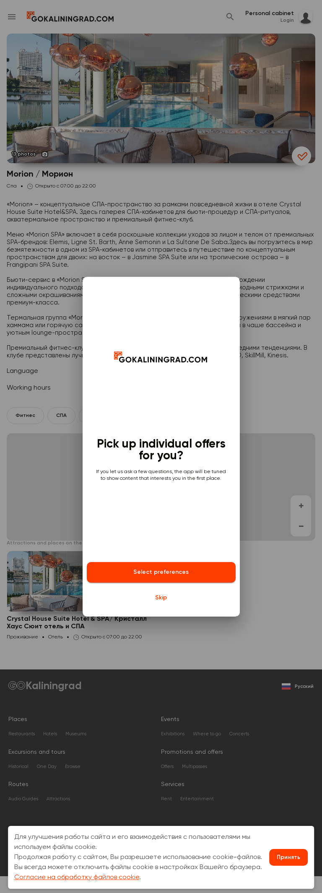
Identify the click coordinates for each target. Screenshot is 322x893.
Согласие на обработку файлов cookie (76, 877)
